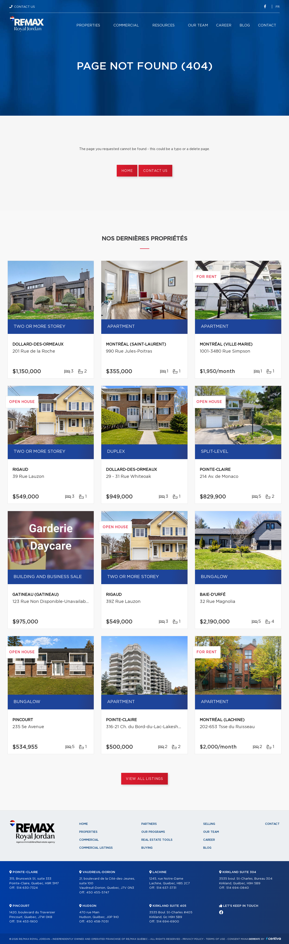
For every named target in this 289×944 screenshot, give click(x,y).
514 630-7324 (27, 887)
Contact (267, 25)
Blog (245, 25)
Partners (149, 823)
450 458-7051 (97, 921)
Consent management (243, 939)
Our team (198, 25)
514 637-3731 (166, 887)
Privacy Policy (193, 939)
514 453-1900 (27, 921)
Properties (88, 25)
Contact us (155, 171)
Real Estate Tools (157, 839)
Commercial (126, 25)
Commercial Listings (96, 847)
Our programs (153, 831)
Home (127, 171)
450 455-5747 (97, 892)
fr (278, 6)
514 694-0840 (237, 887)
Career (223, 25)
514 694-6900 (167, 921)
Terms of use (215, 939)
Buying (147, 847)
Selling (209, 823)
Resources (163, 25)
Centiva (273, 938)
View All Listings (144, 779)
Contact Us (24, 6)
